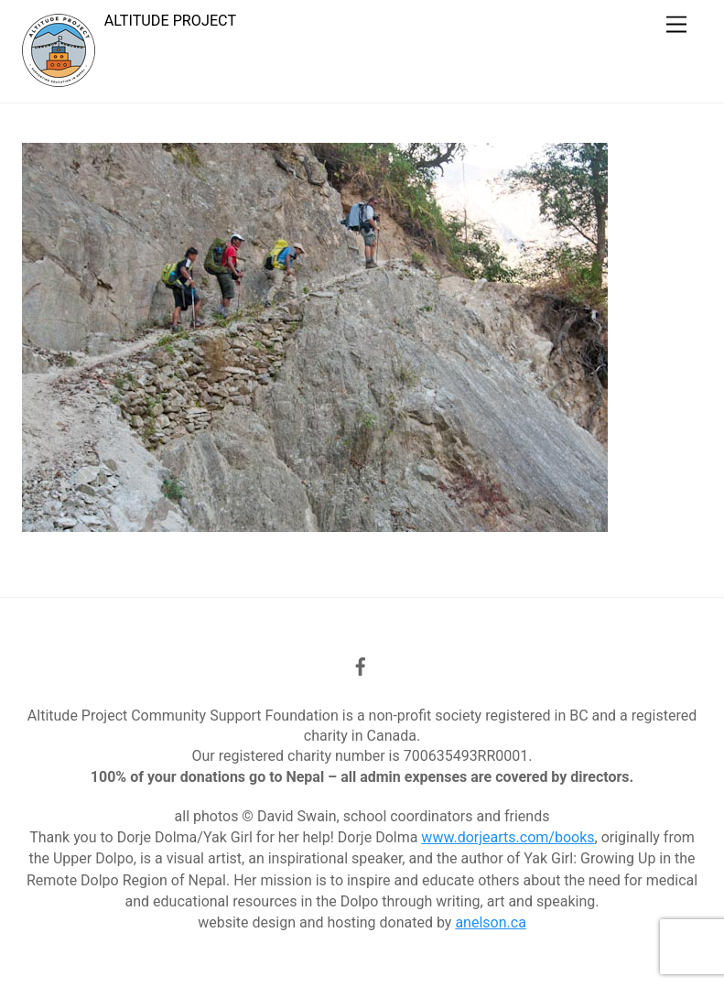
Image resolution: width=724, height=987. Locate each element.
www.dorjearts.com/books (507, 837)
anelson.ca (490, 922)
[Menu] (676, 25)
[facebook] (360, 664)
